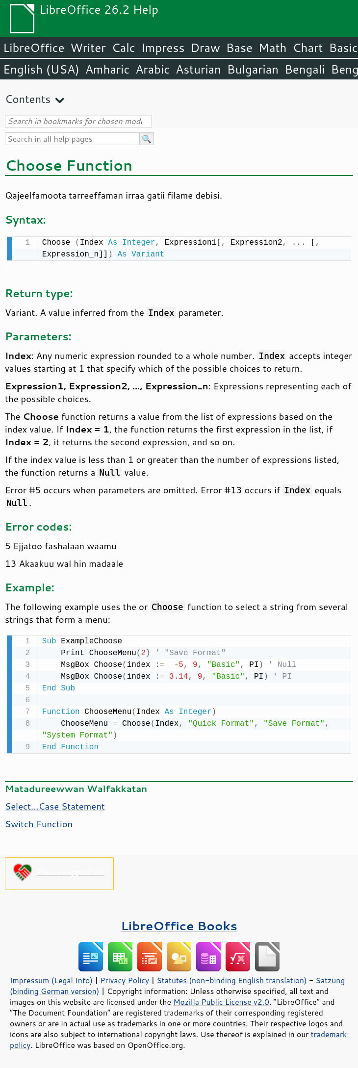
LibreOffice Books (179, 923)
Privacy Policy (124, 978)
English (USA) (41, 69)
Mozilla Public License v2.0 (221, 999)
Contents (28, 98)
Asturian (198, 69)
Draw (205, 47)
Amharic (107, 69)
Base (239, 47)
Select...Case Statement (55, 804)
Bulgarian (253, 69)
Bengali (304, 69)
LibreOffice (33, 47)
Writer (87, 47)
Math (272, 47)
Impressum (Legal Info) (51, 978)
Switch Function (39, 821)
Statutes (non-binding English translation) (231, 978)
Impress (163, 47)
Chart (307, 47)
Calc (123, 47)
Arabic (152, 69)
